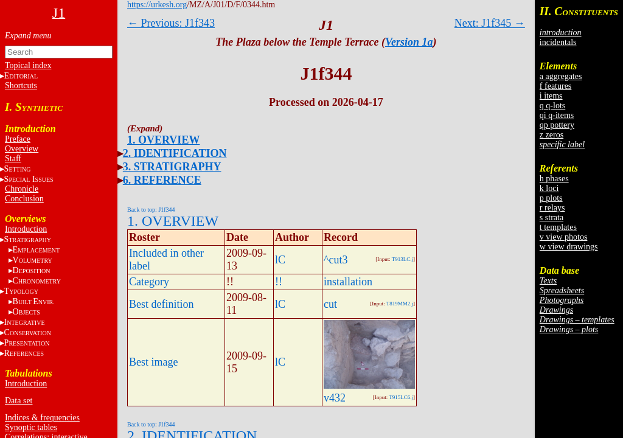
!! (278, 282)
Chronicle (21, 188)
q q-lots (552, 105)
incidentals (558, 42)
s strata (551, 217)
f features (555, 86)
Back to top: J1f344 (151, 209)
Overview (21, 148)
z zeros (551, 134)
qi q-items (557, 115)
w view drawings (569, 246)
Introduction (26, 229)
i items (551, 95)
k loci (549, 188)
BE (34, 301)
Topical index (28, 65)
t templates (558, 227)
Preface (17, 139)
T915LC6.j (401, 397)
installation (348, 282)
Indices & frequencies (42, 417)
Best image (153, 362)
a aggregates (561, 76)
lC (280, 260)
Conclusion (24, 198)
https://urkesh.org (157, 4)
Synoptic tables (31, 427)
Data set (18, 400)
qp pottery (557, 125)
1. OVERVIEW (163, 140)
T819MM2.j (399, 304)
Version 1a (409, 42)
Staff (13, 158)
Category (149, 282)
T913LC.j (402, 259)
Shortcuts (21, 85)
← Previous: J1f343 (171, 23)
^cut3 (335, 260)
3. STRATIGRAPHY (172, 167)
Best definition (161, 304)
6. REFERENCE (162, 180)
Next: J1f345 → (489, 23)
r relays (552, 207)
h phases (554, 178)
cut (330, 304)
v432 (335, 398)
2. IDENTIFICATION (175, 153)
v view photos (564, 237)
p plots (551, 198)
